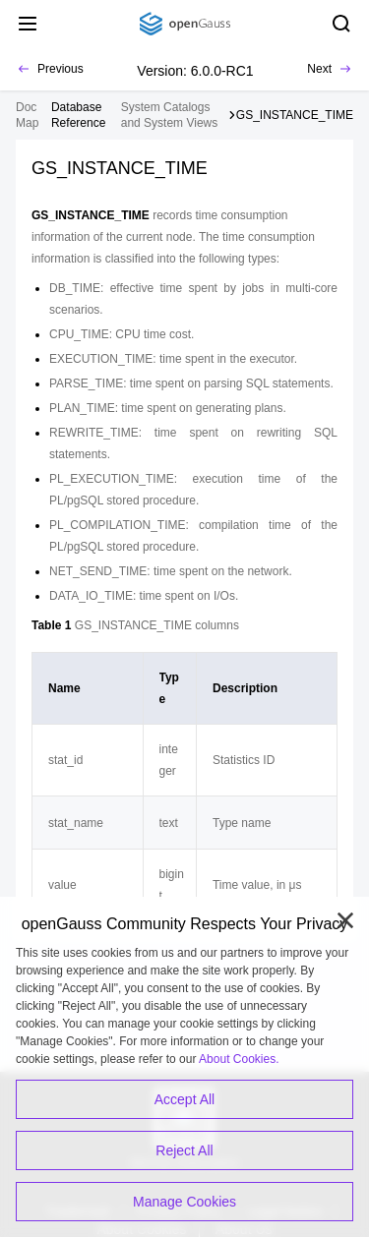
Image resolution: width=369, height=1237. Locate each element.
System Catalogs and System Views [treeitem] (169, 115)
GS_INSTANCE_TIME (294, 115)
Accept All (184, 1099)
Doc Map (27, 115)
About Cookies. (238, 1059)
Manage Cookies (184, 1201)
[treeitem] (81, 115)
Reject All (184, 1150)
